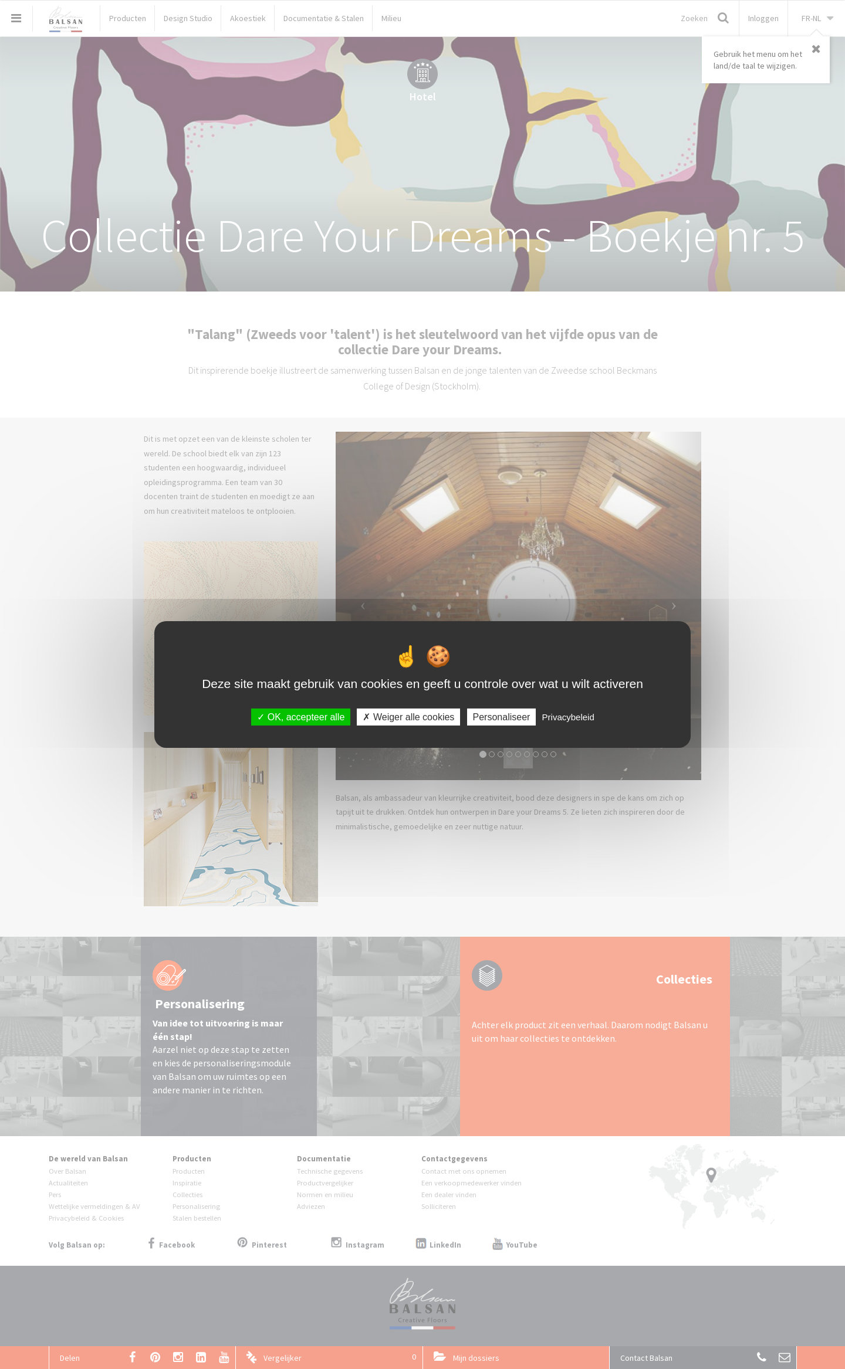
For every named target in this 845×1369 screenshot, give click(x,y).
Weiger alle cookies (408, 717)
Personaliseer (501, 717)
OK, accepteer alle (300, 717)
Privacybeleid (568, 717)
